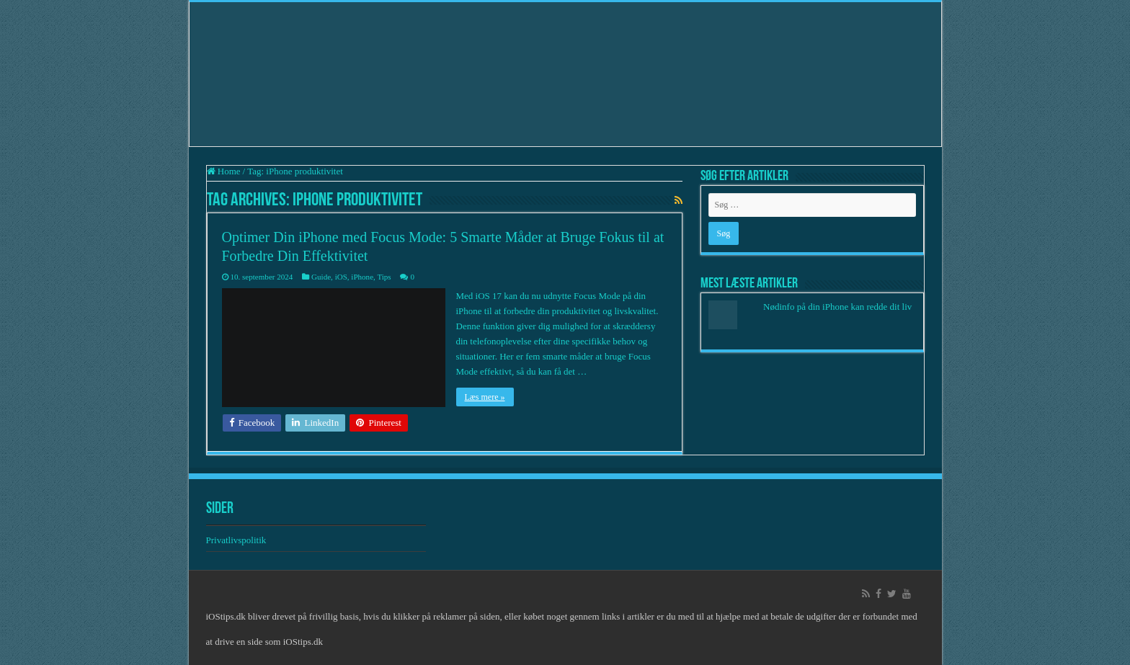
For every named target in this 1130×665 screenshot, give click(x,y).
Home (224, 171)
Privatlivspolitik (237, 540)
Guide (321, 276)
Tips (384, 276)
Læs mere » (485, 397)
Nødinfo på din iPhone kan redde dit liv (837, 306)
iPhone (362, 276)
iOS (341, 276)
